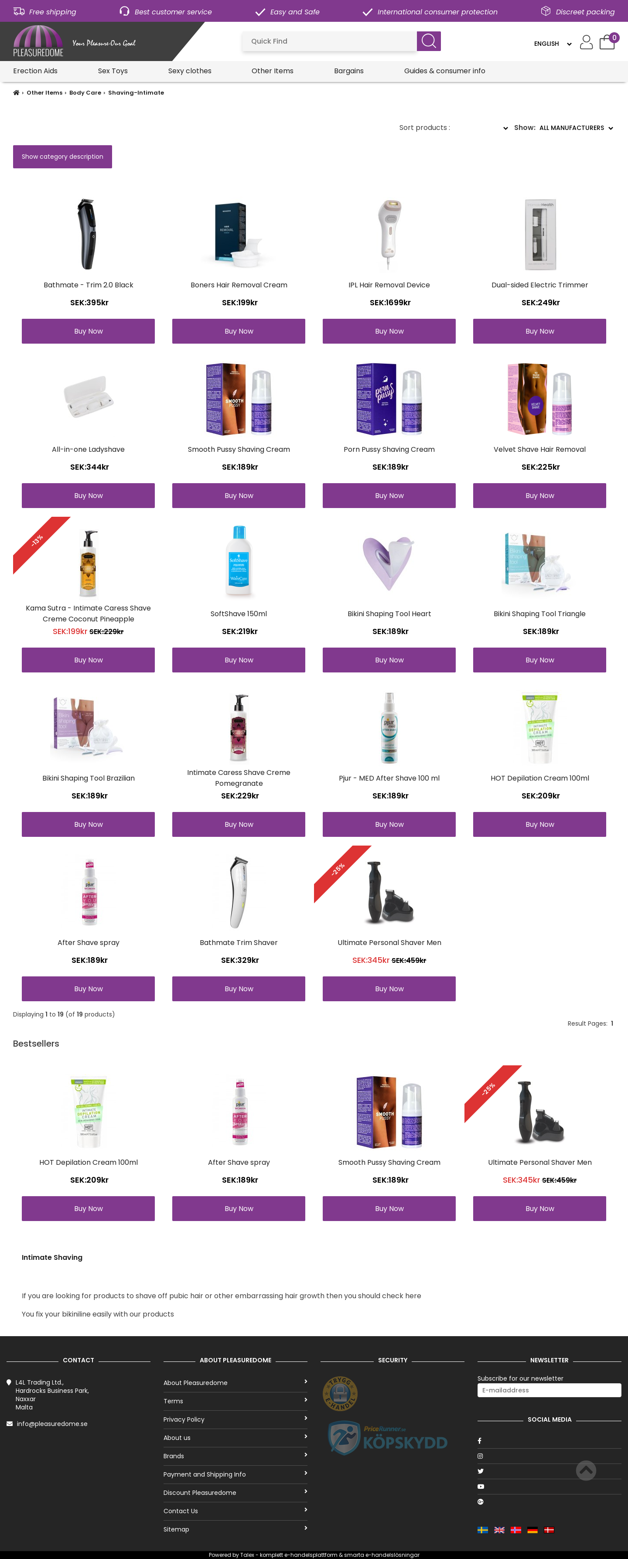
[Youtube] (549, 1486)
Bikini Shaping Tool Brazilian (88, 778)
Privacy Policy (235, 1419)
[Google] (549, 1501)
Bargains (349, 71)
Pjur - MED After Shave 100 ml (389, 778)
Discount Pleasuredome (235, 1492)
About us (235, 1437)
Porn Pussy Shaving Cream (389, 449)
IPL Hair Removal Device (389, 285)
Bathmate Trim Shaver (239, 943)
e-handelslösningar (392, 1555)
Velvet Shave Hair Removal (540, 449)
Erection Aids (35, 71)
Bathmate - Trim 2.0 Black (88, 285)
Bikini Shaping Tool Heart (389, 614)
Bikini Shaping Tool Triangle (540, 614)
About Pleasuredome (235, 1382)
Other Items (273, 71)
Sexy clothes (190, 71)
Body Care (85, 93)
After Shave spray (88, 943)
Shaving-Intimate (136, 93)
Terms (235, 1401)
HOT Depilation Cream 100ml (540, 778)
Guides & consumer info (444, 71)
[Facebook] (549, 1440)
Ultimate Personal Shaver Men (389, 943)
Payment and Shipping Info (235, 1474)
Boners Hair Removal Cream (239, 285)
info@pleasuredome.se (52, 1423)
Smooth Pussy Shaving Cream (239, 449)
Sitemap (235, 1529)
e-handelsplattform (311, 1555)
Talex (247, 1555)
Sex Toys (113, 71)
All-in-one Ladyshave (88, 449)
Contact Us (235, 1511)
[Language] (552, 43)
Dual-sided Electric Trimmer (539, 285)
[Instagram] (549, 1456)
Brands (235, 1456)
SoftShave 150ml (239, 614)
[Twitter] (549, 1471)
